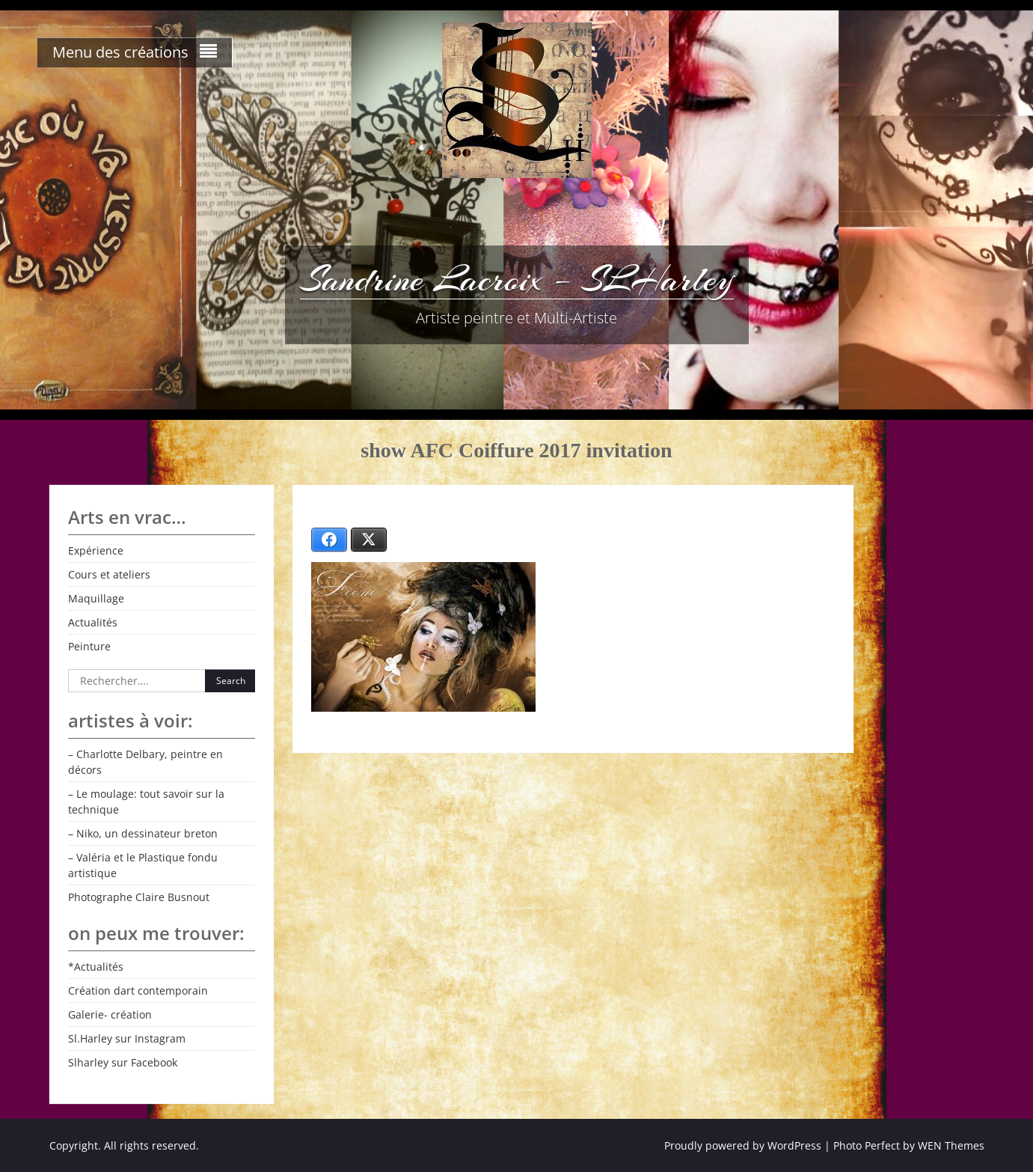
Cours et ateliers (109, 574)
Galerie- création (110, 1014)
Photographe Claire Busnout (138, 897)
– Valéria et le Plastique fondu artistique (143, 865)
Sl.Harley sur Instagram (127, 1038)
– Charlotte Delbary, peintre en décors (145, 762)
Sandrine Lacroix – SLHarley (517, 279)
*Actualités (95, 966)
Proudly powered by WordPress (742, 1145)
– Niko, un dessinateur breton (143, 833)
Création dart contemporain (138, 990)
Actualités (92, 622)
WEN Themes (951, 1145)
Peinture (89, 646)
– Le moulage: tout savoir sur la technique (146, 802)
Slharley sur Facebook (122, 1062)
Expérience (95, 550)
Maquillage (96, 598)
